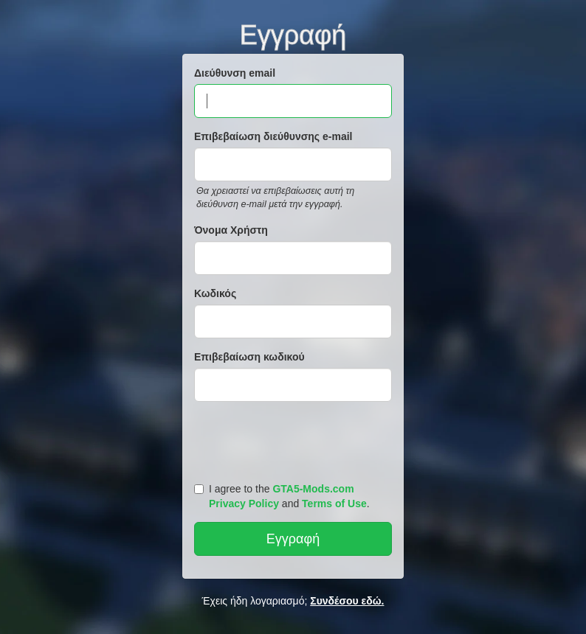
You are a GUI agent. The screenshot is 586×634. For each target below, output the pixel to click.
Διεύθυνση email (234, 73)
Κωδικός (215, 293)
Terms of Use (334, 503)
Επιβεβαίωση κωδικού (249, 357)
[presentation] (295, 438)
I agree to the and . (282, 496)
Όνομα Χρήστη (231, 230)
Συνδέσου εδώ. (347, 601)
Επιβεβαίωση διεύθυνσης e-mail (273, 136)
